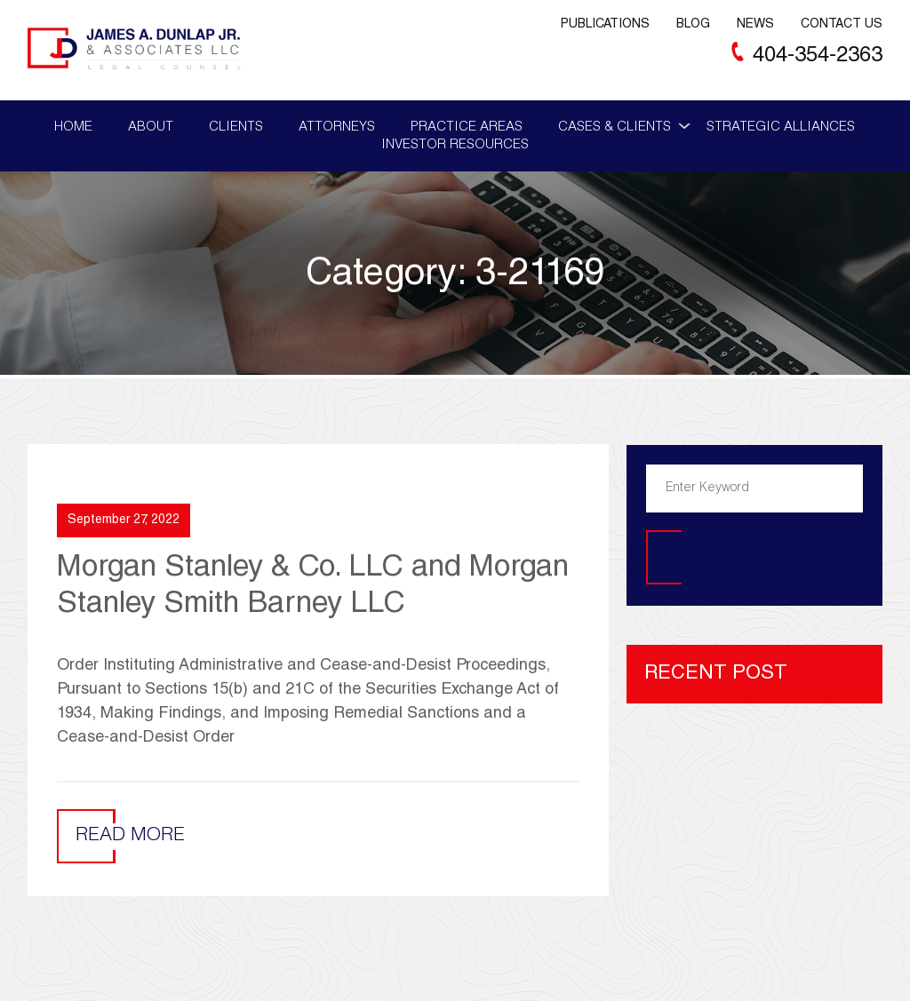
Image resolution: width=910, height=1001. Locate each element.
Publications (605, 25)
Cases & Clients (614, 127)
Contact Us (841, 25)
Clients (236, 127)
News (755, 25)
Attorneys (337, 127)
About (150, 127)
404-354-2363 (817, 57)
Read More (130, 836)
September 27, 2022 (124, 520)
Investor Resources (455, 145)
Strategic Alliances (780, 127)
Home (73, 127)
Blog (693, 25)
